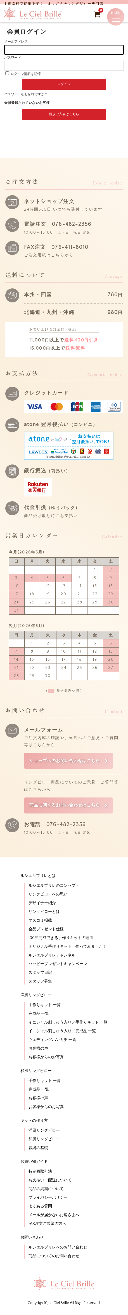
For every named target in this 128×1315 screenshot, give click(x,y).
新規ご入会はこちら (64, 114)
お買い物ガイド (34, 1162)
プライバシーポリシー (48, 1198)
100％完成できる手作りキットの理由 (61, 938)
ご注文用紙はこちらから (49, 255)
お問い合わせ (32, 1238)
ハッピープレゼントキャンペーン (58, 964)
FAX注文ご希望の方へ (47, 1224)
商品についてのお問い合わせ (54, 1256)
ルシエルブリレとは (38, 876)
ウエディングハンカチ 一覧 (52, 1040)
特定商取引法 (40, 1172)
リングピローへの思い (48, 895)
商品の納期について (46, 1189)
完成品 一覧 (39, 1014)
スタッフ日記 (40, 973)
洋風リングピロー (36, 995)
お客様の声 (38, 1049)
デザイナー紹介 (42, 903)
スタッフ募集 (40, 982)
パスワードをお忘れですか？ (26, 94)
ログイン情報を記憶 (23, 74)
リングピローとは (44, 912)
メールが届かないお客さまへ (54, 1215)
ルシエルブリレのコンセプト (54, 886)
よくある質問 (40, 1207)
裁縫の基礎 (38, 1148)
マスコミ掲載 (40, 921)
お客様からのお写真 (46, 1058)
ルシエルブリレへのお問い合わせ (58, 1248)
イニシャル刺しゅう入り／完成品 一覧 (62, 1031)
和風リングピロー (36, 1071)
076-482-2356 (71, 224)
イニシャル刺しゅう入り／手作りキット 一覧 (68, 1023)
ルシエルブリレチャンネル (52, 956)
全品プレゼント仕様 (46, 929)
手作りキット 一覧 (45, 1005)
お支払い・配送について (50, 1181)
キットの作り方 (34, 1121)
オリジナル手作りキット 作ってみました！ (68, 947)
